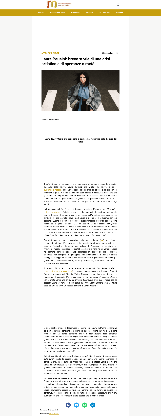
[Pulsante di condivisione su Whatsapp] (84, 405)
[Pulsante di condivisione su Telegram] (92, 405)
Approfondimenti (57, 13)
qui (101, 240)
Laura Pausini (54, 414)
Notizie (41, 13)
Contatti (120, 13)
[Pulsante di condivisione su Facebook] (68, 405)
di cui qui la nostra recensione (58, 271)
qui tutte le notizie (52, 190)
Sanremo (89, 13)
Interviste (75, 13)
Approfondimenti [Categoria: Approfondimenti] (50, 53)
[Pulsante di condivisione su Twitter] (76, 405)
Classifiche (104, 13)
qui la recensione (52, 212)
